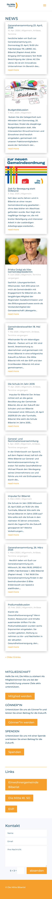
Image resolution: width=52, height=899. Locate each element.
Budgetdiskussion (18, 110)
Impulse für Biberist (19, 496)
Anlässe (37, 30)
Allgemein (27, 30)
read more (13, 70)
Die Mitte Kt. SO (19, 798)
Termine (12, 34)
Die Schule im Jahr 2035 (21, 384)
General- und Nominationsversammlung (23, 440)
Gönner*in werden (21, 722)
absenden (37, 870)
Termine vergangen (18, 335)
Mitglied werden (20, 696)
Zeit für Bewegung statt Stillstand (21, 189)
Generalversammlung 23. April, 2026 (25, 26)
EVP (11, 809)
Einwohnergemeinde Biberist (23, 785)
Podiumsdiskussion (19, 604)
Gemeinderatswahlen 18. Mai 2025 (24, 327)
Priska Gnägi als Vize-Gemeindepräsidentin (20, 270)
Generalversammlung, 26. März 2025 (25, 548)
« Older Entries (13, 657)
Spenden (14, 752)
